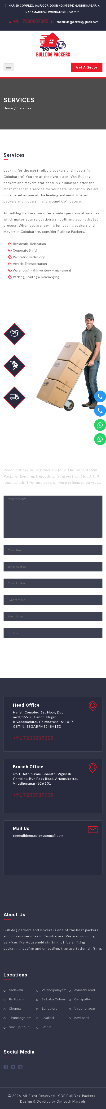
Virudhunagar (84, 1008)
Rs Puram (16, 999)
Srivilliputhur (19, 1027)
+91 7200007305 (30, 21)
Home (8, 108)
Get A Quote (86, 67)
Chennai (15, 1008)
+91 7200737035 (33, 795)
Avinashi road (84, 990)
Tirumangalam (20, 1018)
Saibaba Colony (54, 999)
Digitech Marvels (71, 1101)
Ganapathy (82, 999)
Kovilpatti (81, 1018)
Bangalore (49, 1008)
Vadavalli (16, 990)
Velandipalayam (54, 990)
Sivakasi (48, 1018)
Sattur (46, 1027)
